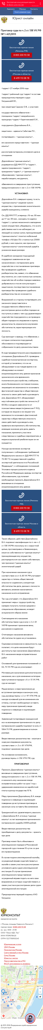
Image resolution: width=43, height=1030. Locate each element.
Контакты (34, 9)
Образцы (22, 9)
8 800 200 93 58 (19, 927)
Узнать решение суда (22, 12)
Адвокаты (11, 9)
